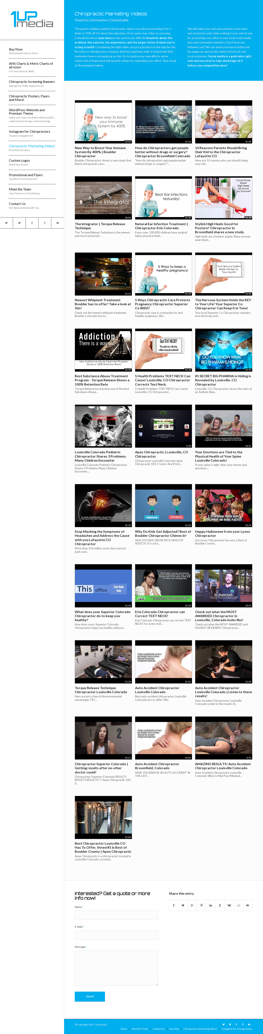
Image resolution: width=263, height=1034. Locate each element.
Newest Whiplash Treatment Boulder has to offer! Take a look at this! (103, 304)
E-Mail (79, 926)
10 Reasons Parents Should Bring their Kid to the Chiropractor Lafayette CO (221, 152)
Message (81, 946)
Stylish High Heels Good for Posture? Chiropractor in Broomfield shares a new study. (219, 228)
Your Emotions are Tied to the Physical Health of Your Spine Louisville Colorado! (218, 456)
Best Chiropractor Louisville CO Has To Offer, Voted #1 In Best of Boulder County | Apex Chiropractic (103, 847)
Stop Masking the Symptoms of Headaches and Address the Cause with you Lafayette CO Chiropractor (102, 537)
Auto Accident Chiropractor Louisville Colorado (157, 690)
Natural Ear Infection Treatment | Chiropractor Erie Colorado (161, 226)
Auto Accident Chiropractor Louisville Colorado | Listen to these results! (223, 692)
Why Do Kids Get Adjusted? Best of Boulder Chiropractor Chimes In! (163, 533)
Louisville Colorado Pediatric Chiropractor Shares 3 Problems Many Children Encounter (100, 456)
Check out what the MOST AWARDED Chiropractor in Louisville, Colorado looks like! (219, 616)
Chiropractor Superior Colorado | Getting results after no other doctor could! (101, 768)
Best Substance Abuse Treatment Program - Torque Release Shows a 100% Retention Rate (102, 380)
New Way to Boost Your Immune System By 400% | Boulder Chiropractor (100, 152)
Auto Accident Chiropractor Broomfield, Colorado (157, 766)
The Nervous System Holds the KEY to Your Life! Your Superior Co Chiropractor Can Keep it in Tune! (223, 304)
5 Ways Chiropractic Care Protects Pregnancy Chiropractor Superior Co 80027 (162, 304)
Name (79, 907)
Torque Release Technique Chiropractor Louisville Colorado (101, 690)
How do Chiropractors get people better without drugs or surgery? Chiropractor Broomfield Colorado (162, 152)
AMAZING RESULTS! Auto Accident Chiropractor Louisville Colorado (223, 766)
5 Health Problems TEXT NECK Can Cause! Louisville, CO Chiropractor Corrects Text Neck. (162, 380)
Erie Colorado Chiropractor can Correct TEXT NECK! (160, 614)
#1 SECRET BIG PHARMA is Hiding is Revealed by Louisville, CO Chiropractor (223, 380)
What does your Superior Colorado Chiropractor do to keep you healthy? (103, 616)
